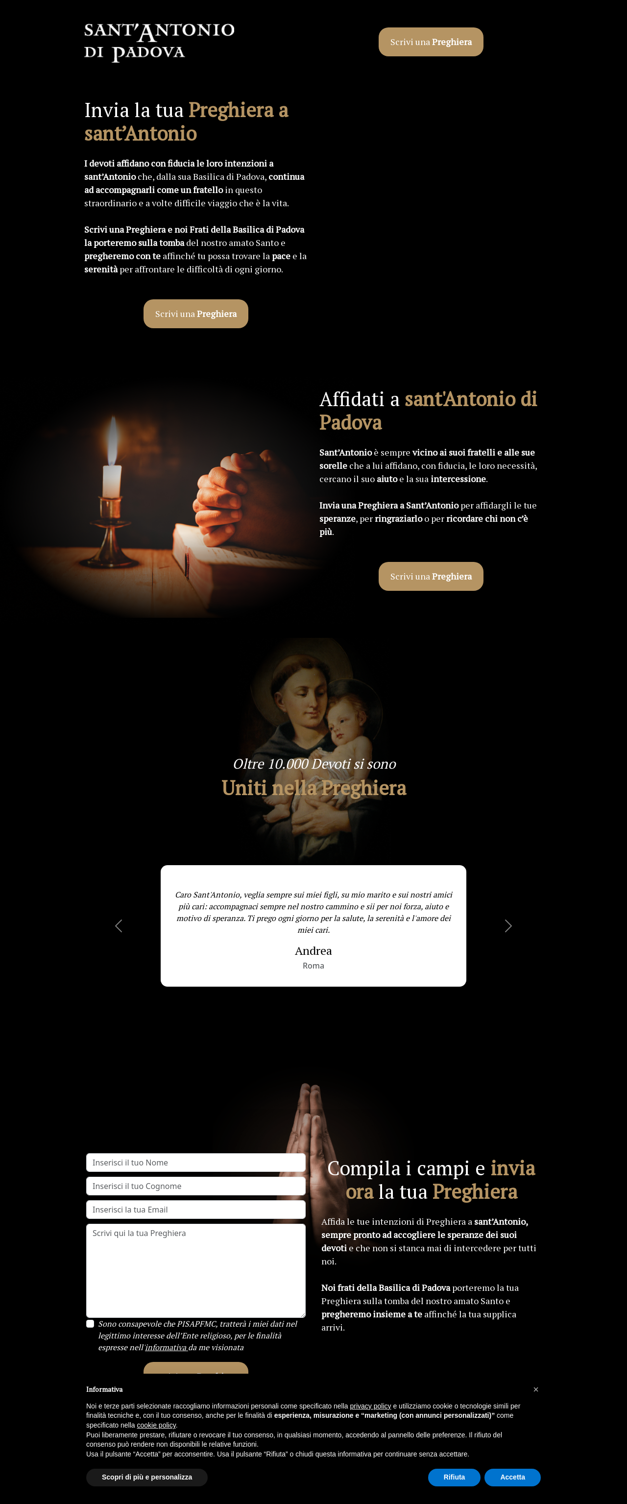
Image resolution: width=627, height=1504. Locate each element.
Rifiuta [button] (454, 1477)
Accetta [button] (512, 1477)
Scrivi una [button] (431, 42)
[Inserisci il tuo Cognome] (196, 1186)
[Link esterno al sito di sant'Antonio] (159, 44)
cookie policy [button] (156, 1425)
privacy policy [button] (370, 1406)
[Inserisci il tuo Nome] (196, 1162)
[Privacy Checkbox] (90, 1324)
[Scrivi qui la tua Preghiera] (196, 1271)
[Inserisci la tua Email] (196, 1209)
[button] (118, 925)
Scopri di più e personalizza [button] (147, 1477)
